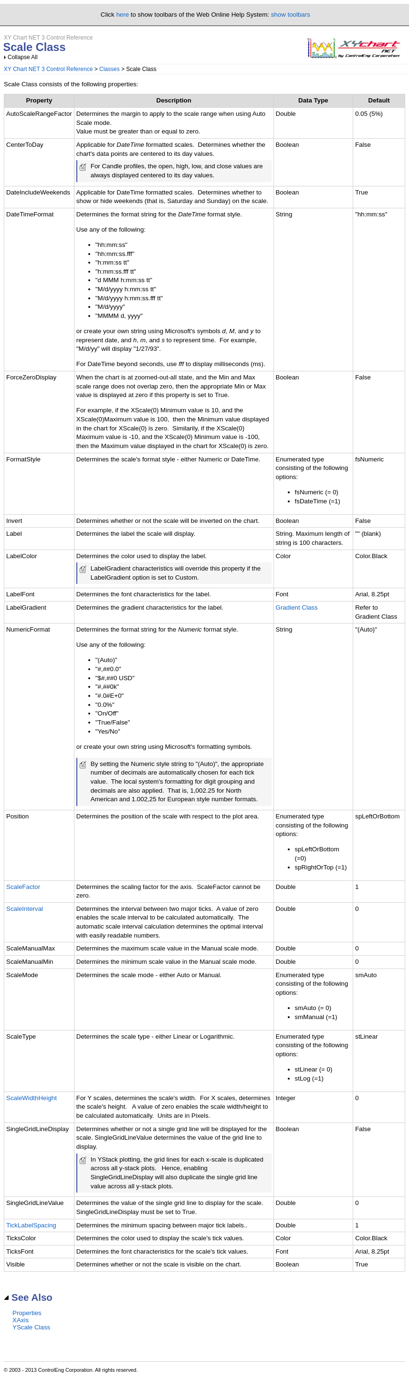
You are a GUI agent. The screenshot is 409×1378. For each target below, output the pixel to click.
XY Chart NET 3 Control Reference (48, 69)
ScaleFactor (23, 886)
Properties (27, 1313)
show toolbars (290, 14)
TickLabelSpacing (31, 1225)
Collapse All (23, 57)
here (122, 14)
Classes (109, 69)
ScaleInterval (24, 908)
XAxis (20, 1320)
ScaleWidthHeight (31, 1098)
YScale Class (31, 1327)
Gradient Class (297, 607)
